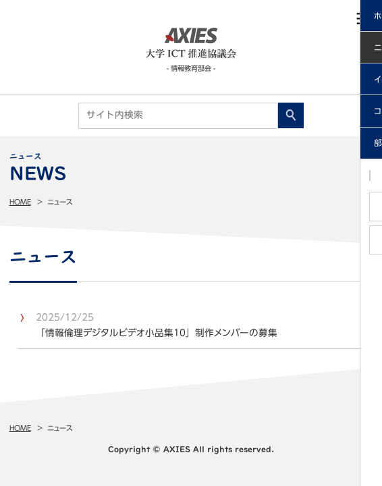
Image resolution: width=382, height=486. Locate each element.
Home (20, 201)
